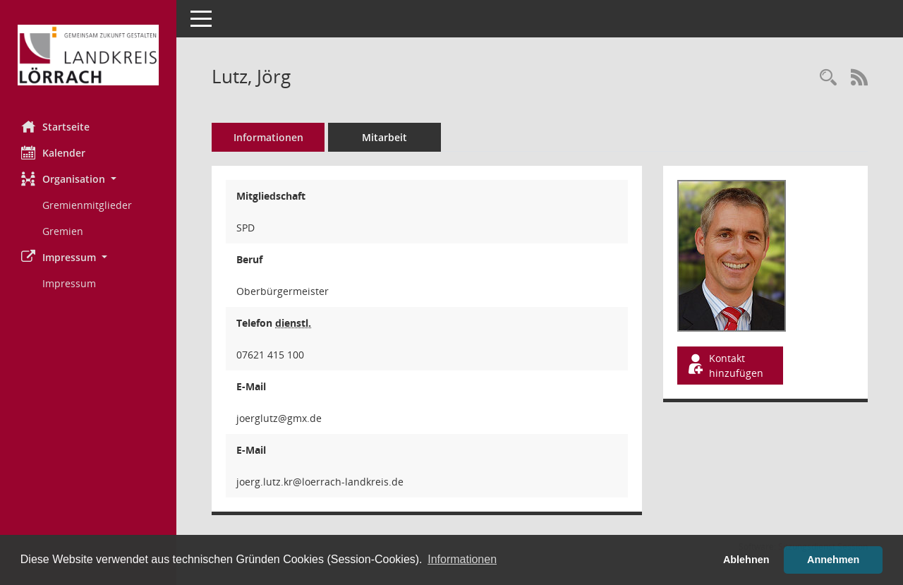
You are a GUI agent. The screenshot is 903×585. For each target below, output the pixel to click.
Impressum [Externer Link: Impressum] (69, 283)
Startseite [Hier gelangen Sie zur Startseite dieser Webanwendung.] (55, 126)
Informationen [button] (462, 559)
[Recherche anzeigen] (828, 78)
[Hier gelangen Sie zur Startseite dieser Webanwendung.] (88, 55)
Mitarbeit (384, 137)
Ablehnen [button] (746, 559)
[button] (88, 179)
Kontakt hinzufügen (724, 365)
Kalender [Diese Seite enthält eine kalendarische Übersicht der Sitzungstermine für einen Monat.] (53, 152)
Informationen (268, 137)
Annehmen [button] (833, 559)
